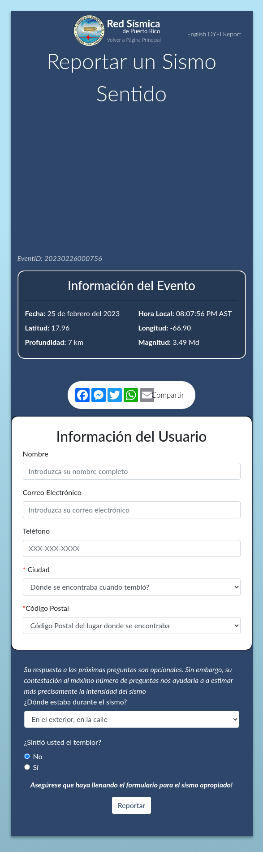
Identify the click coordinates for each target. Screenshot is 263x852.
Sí (36, 767)
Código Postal (46, 608)
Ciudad (36, 569)
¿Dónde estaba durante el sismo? (75, 701)
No (38, 756)
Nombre (35, 453)
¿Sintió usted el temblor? (63, 742)
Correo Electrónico (52, 492)
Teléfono (36, 530)
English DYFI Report (214, 34)
